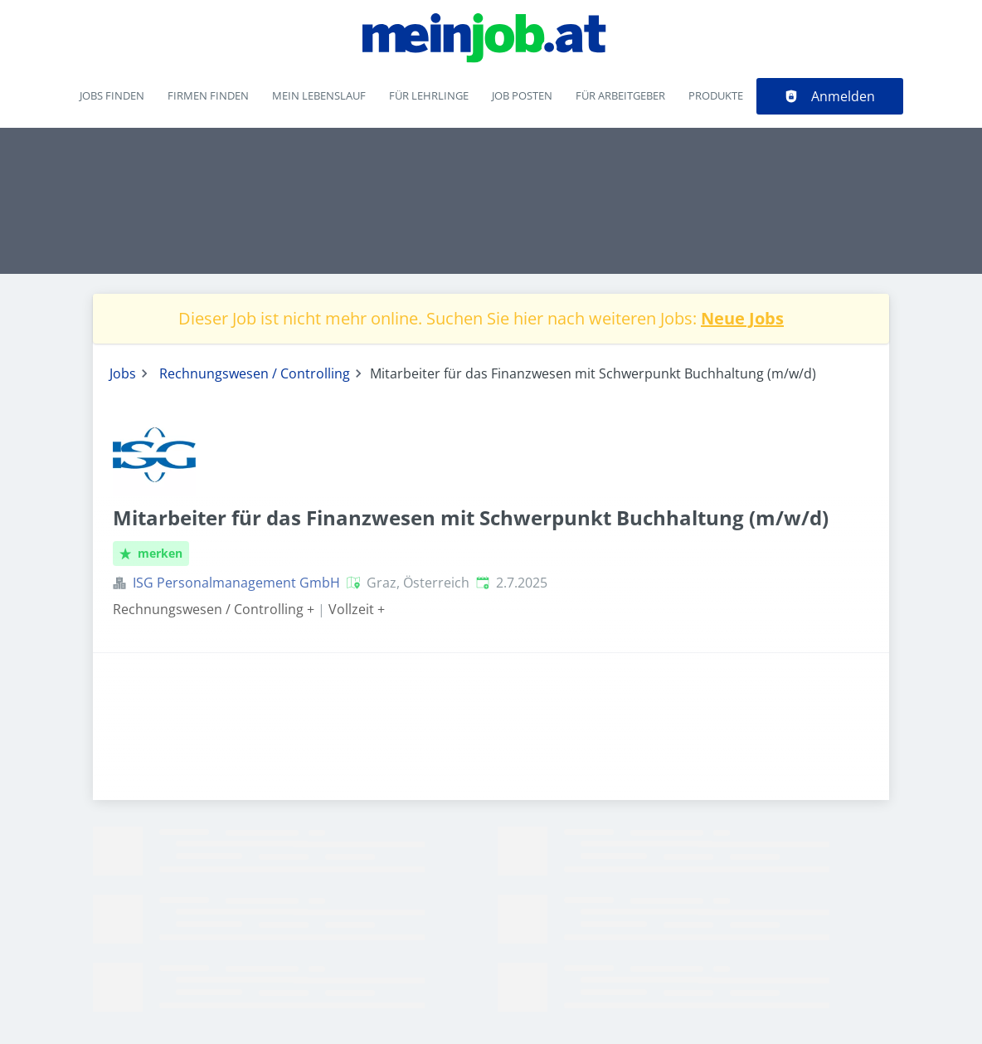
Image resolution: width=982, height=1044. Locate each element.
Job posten (522, 95)
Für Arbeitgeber (620, 95)
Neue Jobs (742, 318)
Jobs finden (112, 95)
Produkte (715, 95)
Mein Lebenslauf (319, 95)
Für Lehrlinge (429, 95)
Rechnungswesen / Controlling (254, 373)
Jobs (122, 373)
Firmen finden (208, 95)
